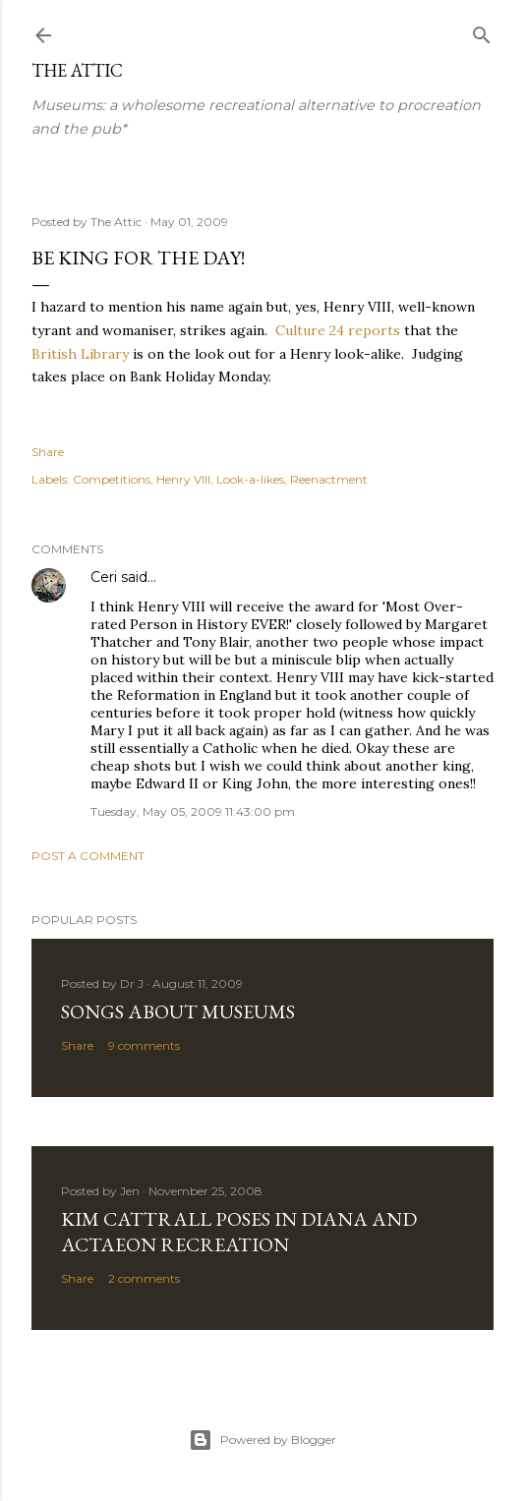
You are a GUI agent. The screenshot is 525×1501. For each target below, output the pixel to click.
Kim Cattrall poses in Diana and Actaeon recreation (239, 1231)
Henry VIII (183, 479)
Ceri (103, 577)
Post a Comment (88, 855)
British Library (80, 354)
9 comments (144, 1045)
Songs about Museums (178, 1011)
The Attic (77, 70)
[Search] (482, 31)
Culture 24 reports (337, 330)
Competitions (111, 479)
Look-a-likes (250, 479)
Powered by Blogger (262, 1440)
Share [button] (47, 451)
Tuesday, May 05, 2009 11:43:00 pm (192, 811)
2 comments (144, 1278)
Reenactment (329, 479)
